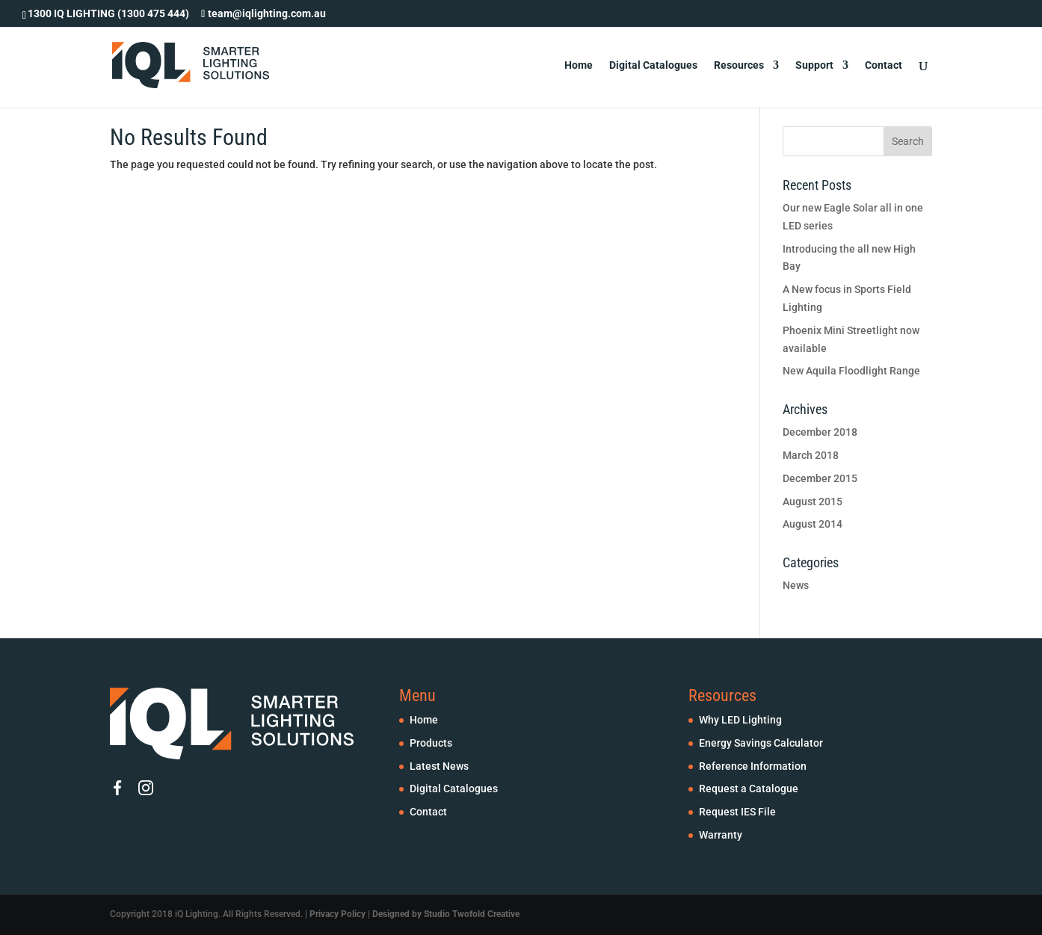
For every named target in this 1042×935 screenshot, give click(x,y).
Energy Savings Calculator (761, 743)
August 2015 (812, 501)
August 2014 (812, 524)
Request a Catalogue (748, 788)
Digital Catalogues (653, 65)
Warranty (720, 835)
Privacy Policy (337, 914)
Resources (739, 65)
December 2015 (820, 478)
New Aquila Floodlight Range (851, 371)
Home (578, 65)
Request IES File (737, 812)
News (796, 585)
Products (431, 743)
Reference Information (753, 766)
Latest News (439, 766)
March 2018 (811, 455)
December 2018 (820, 432)
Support (814, 65)
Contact (883, 65)
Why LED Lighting (740, 720)
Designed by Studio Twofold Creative (446, 914)
